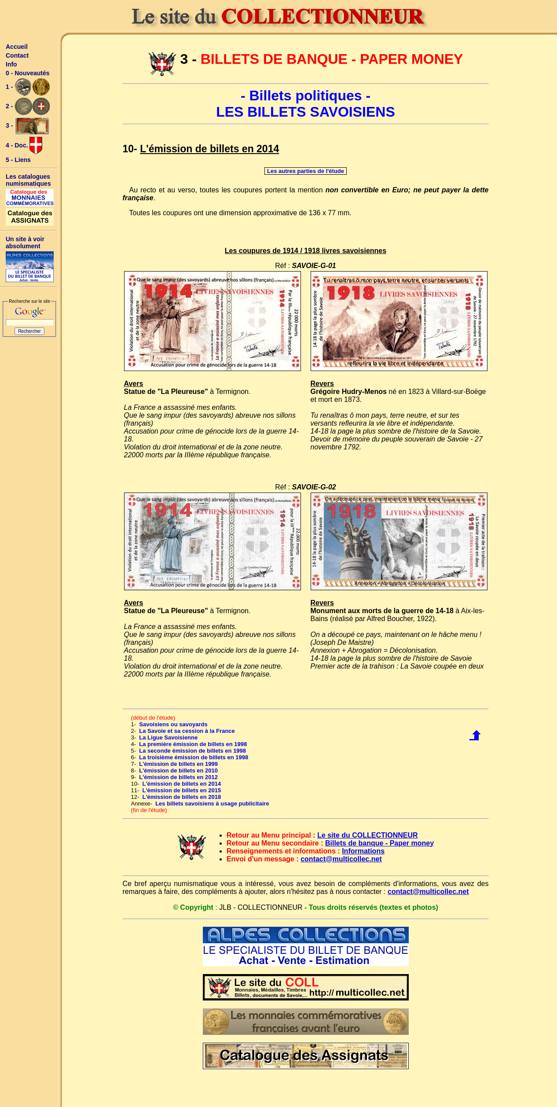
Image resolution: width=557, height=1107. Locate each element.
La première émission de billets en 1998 (193, 744)
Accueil (17, 46)
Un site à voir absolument (25, 242)
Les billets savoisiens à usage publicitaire (212, 803)
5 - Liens (18, 159)
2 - (28, 106)
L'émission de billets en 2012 (178, 777)
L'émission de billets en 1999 (178, 764)
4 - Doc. (24, 145)
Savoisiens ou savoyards (173, 724)
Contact (17, 55)
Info (11, 64)
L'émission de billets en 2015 (182, 790)
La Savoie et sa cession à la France (187, 731)
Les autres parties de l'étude (305, 171)
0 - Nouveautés (28, 73)
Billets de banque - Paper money (379, 843)
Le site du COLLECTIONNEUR (367, 835)
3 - (28, 126)
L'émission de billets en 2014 (182, 783)
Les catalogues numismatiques (28, 180)
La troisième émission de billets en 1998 (193, 757)
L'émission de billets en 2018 (182, 797)
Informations (363, 851)
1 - (28, 87)
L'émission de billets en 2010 (178, 770)
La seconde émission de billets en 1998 (192, 750)
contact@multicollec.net (341, 859)
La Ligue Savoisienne (168, 737)
